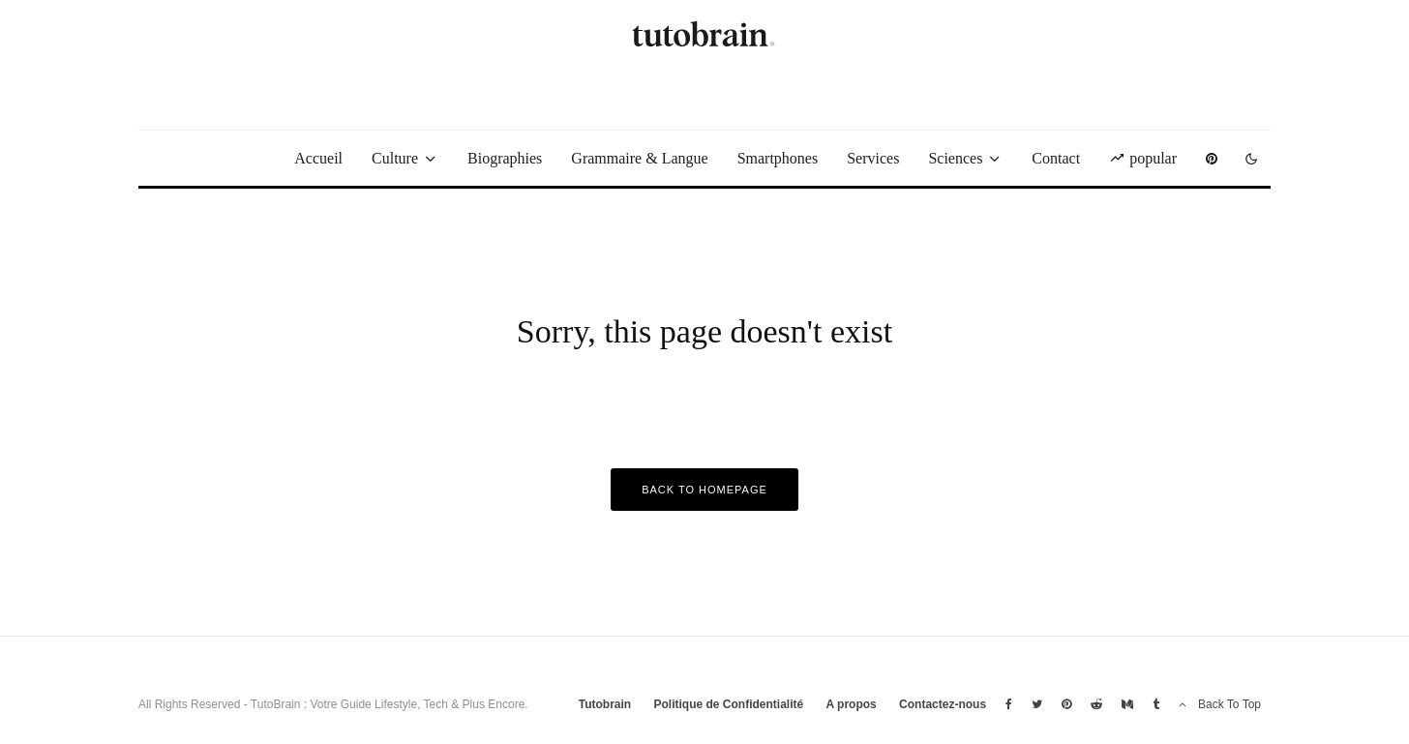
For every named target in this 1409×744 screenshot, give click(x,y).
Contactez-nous (942, 704)
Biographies (504, 158)
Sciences (955, 158)
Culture (395, 158)
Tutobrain (605, 704)
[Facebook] (1009, 704)
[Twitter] (1037, 704)
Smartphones (778, 158)
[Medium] (1127, 704)
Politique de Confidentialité (728, 704)
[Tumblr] (1156, 704)
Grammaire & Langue (639, 158)
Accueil (318, 158)
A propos (851, 704)
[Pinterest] (1211, 158)
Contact (1056, 158)
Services (873, 158)
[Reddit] (1096, 704)
